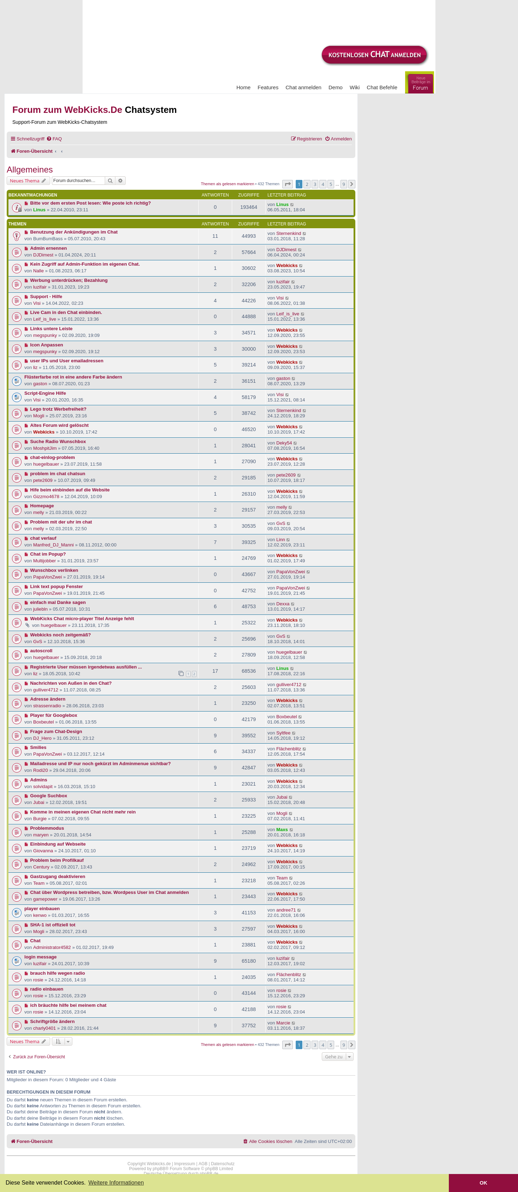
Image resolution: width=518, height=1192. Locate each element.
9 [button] (344, 184)
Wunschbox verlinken (54, 570)
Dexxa (282, 603)
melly (38, 512)
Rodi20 (40, 770)
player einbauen (42, 908)
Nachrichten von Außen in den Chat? (71, 683)
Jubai (38, 802)
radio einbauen (47, 989)
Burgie (40, 818)
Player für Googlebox (53, 715)
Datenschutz (223, 1163)
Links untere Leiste (51, 328)
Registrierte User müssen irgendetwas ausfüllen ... (86, 667)
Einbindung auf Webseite (58, 844)
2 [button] (307, 184)
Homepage (42, 505)
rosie (38, 979)
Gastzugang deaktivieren (57, 876)
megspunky (45, 335)
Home (243, 87)
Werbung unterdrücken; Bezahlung (69, 280)
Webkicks (287, 265)
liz (35, 367)
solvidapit (43, 786)
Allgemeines (30, 169)
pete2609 (43, 480)
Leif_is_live (44, 319)
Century (41, 867)
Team (38, 883)
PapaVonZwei (47, 577)
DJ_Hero (42, 738)
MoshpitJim (45, 448)
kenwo (40, 915)
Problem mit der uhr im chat (61, 522)
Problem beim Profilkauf (57, 860)
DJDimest (43, 255)
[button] (287, 184)
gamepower (45, 899)
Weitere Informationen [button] (116, 1183)
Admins (38, 779)
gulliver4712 (45, 689)
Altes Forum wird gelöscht (59, 425)
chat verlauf (43, 538)
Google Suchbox (48, 795)
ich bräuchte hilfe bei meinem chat (68, 1005)
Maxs (282, 829)
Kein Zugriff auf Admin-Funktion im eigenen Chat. (85, 264)
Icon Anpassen (46, 344)
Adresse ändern (48, 699)
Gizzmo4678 (46, 496)
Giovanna (43, 850)
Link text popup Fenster (56, 586)
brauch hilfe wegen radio (57, 973)
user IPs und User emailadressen (66, 360)
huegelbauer (46, 464)
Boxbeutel (43, 722)
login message (40, 957)
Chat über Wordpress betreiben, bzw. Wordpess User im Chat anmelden (109, 892)
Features (268, 87)
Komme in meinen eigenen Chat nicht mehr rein (83, 812)
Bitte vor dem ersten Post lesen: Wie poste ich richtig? (90, 203)
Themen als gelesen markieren (227, 184)
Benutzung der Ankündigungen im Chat (74, 232)
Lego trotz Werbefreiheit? (58, 409)
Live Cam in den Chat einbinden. (66, 312)
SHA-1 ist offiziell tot (53, 924)
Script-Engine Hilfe (45, 393)
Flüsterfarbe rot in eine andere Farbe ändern (73, 377)
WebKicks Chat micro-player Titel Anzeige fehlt (82, 618)
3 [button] (315, 184)
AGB (203, 1163)
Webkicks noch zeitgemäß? (60, 634)
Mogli (38, 415)
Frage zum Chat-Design (56, 731)
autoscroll (41, 650)
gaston (40, 383)
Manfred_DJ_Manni (53, 544)
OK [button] (483, 1183)
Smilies (38, 747)
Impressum (184, 1163)
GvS (280, 523)
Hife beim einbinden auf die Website (70, 489)
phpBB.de (209, 1173)
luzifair (40, 287)
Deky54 (284, 443)
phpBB (159, 1168)
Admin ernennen (48, 248)
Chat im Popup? (48, 554)
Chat (35, 940)
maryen (41, 834)
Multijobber (44, 560)
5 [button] (331, 184)
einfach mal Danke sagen (58, 602)
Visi (37, 303)
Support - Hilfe (46, 296)
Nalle (38, 270)
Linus (39, 209)
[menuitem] (54, 139)
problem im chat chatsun (57, 473)
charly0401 (44, 1028)
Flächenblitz (288, 748)
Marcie (283, 1022)
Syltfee (283, 733)
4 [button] (322, 184)
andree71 (286, 910)
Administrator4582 (52, 947)
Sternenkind (288, 233)
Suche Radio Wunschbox (58, 441)
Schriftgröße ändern (52, 1021)
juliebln (40, 609)
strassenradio (47, 705)
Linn (280, 539)
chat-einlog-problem (52, 457)
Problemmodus (47, 828)
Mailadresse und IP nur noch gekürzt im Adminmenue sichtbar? (100, 763)
